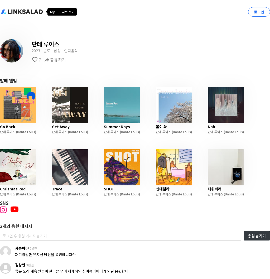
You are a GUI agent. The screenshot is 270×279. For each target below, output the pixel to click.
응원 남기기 (257, 235)
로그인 (259, 12)
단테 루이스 (7, 131)
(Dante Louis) (25, 131)
